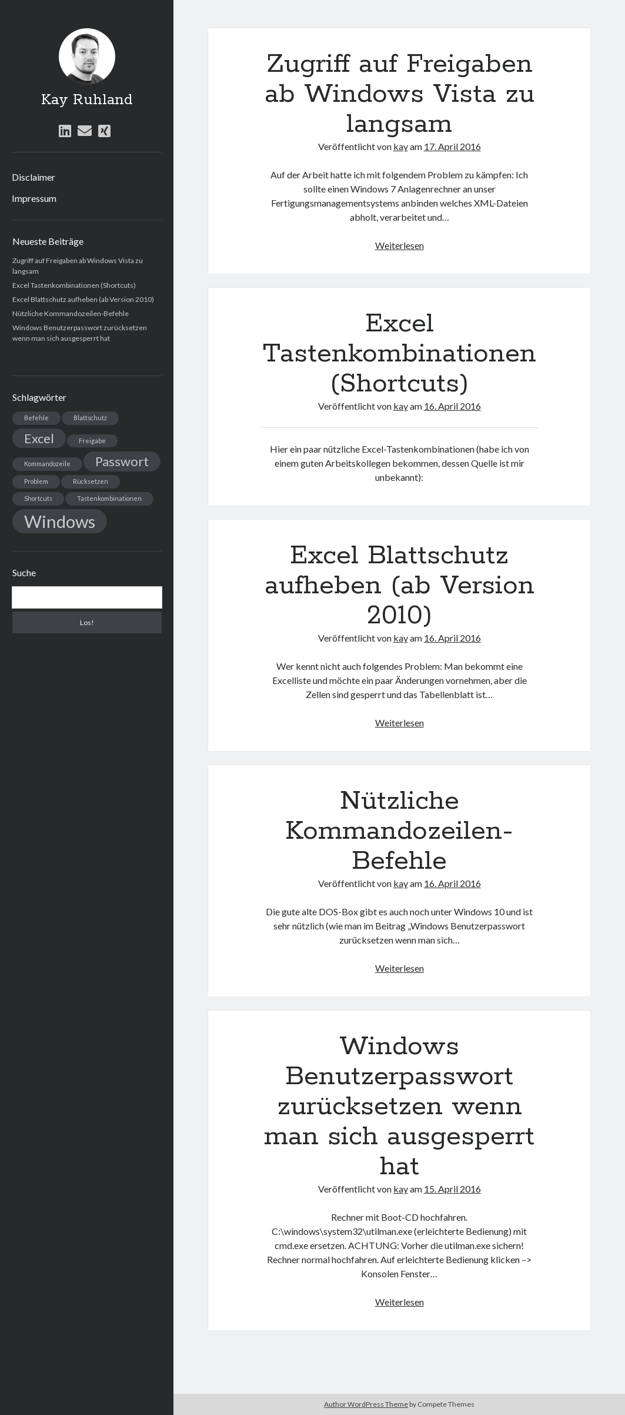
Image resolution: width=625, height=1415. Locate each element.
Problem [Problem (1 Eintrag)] (36, 481)
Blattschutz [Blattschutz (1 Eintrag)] (90, 417)
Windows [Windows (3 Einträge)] (59, 521)
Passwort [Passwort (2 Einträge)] (122, 461)
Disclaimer (33, 176)
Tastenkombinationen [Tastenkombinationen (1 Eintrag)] (109, 498)
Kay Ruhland (87, 100)
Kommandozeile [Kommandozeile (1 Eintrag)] (47, 463)
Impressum (34, 198)
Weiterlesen (399, 245)
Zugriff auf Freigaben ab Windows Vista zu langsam (399, 94)
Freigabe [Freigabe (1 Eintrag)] (92, 440)
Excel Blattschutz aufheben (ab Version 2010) (83, 299)
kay (400, 146)
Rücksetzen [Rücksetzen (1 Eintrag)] (90, 481)
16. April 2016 (452, 405)
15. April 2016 (452, 1188)
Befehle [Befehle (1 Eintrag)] (36, 417)
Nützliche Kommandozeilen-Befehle (70, 313)
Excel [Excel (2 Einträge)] (39, 438)
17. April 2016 (452, 146)
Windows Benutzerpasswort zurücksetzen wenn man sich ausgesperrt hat (399, 1106)
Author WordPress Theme (366, 1404)
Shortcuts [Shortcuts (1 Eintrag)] (38, 498)
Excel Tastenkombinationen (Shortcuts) (74, 285)
